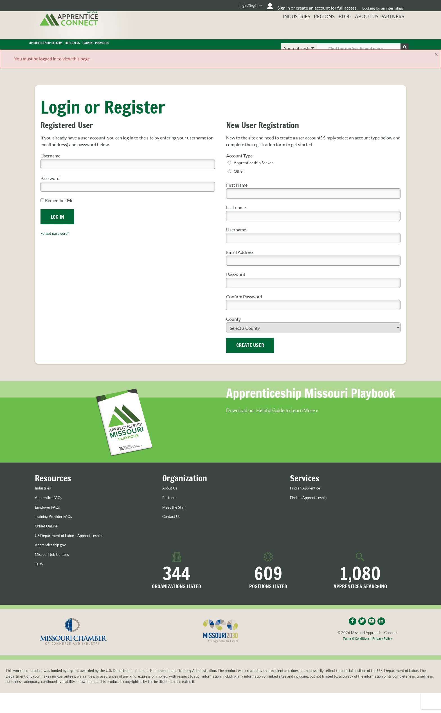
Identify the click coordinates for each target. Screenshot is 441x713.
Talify (40, 572)
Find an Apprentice (308, 496)
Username (50, 163)
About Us (366, 29)
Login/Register (195, 5)
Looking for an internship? (381, 5)
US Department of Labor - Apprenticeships (76, 543)
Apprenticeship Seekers (72, 48)
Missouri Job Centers (55, 562)
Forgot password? (57, 241)
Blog (342, 29)
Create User (250, 353)
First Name (237, 193)
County (233, 327)
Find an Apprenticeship (312, 505)
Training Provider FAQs (57, 524)
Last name (236, 215)
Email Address (240, 260)
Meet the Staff (176, 515)
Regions (319, 29)
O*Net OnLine (49, 534)
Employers (140, 48)
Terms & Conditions (354, 648)
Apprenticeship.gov (54, 553)
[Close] (436, 62)
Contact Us (173, 524)
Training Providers (200, 48)
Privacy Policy (385, 648)
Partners (395, 29)
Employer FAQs (50, 515)
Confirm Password (244, 305)
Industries (289, 29)
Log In (57, 224)
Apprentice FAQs (51, 505)
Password (50, 186)
